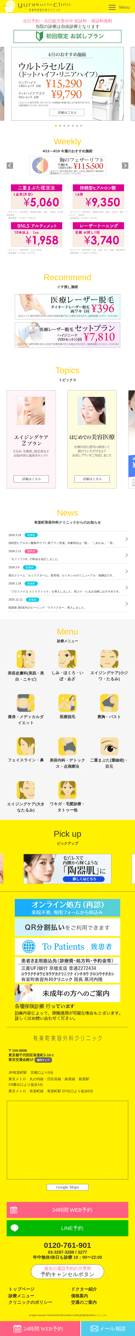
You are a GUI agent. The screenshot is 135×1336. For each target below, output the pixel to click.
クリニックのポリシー (30, 1303)
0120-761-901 (67, 1246)
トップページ (21, 1290)
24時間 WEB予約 (72, 1210)
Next (125, 165)
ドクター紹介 (84, 1290)
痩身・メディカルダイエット (26, 709)
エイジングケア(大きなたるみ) (25, 797)
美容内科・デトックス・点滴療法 (67, 753)
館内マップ (43, 1060)
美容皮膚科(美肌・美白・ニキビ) (26, 666)
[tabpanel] (67, 84)
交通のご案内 (84, 1303)
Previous (10, 165)
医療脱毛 (67, 706)
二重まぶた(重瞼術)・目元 (109, 753)
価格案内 (79, 1296)
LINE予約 (72, 1229)
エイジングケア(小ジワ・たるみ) (109, 665)
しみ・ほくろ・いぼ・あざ (67, 665)
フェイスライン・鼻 (26, 750)
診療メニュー (21, 1296)
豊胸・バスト (109, 706)
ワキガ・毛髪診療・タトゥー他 (67, 797)
